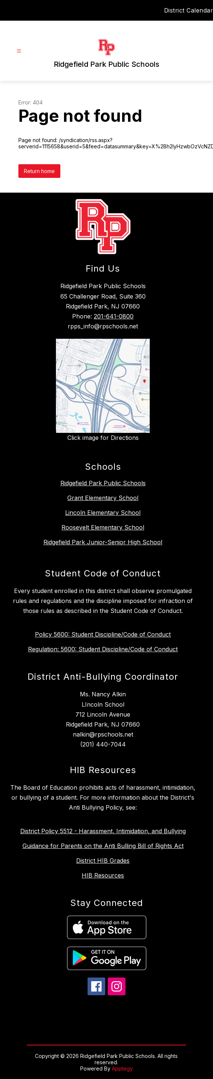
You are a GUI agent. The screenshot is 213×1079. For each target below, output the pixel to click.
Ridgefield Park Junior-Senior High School (102, 542)
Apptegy (122, 1068)
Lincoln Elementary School (103, 512)
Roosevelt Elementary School (102, 527)
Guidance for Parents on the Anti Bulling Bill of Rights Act (103, 845)
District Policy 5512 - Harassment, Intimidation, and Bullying (103, 831)
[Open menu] (19, 51)
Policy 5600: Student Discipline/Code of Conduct (103, 634)
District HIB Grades (102, 860)
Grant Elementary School (102, 497)
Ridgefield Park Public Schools (103, 483)
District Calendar (188, 10)
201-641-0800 (114, 316)
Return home (39, 171)
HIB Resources (103, 875)
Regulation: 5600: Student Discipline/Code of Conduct (103, 649)
